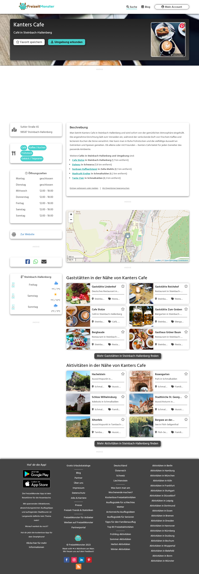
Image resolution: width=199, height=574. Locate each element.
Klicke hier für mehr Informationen (36, 545)
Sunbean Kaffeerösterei (84, 169)
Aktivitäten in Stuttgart (162, 491)
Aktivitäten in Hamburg (162, 471)
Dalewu (76, 165)
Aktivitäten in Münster (162, 561)
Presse (78, 505)
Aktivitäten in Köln (162, 481)
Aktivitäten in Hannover (162, 526)
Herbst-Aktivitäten (120, 544)
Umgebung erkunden (69, 42)
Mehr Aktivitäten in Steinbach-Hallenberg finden (127, 443)
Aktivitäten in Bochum (162, 541)
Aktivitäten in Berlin (162, 466)
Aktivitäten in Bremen (162, 516)
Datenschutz (78, 493)
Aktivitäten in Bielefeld (162, 551)
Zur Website (27, 234)
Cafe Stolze (78, 160)
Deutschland (120, 466)
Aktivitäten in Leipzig (162, 501)
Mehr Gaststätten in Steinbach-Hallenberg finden (128, 356)
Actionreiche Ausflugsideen (120, 512)
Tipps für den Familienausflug (120, 522)
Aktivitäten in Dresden (162, 521)
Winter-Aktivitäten (120, 549)
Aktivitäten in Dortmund (162, 506)
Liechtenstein (121, 481)
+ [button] (71, 214)
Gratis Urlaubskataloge (78, 466)
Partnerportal (78, 528)
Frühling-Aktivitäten (120, 534)
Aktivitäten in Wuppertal (162, 546)
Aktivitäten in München (162, 476)
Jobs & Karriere (78, 498)
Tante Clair (78, 178)
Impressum (78, 488)
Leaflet (158, 260)
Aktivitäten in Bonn (162, 556)
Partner (78, 478)
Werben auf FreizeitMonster (78, 523)
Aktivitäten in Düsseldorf (162, 496)
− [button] (71, 220)
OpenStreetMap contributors (176, 260)
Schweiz (120, 476)
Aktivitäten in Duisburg (162, 536)
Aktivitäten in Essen (162, 511)
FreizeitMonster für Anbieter (78, 518)
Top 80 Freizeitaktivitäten (120, 527)
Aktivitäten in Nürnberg (162, 531)
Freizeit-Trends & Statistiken (78, 510)
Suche (133, 7)
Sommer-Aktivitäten (120, 539)
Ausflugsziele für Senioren (120, 517)
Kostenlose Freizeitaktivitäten (120, 498)
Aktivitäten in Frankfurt (162, 486)
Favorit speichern (29, 42)
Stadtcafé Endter (81, 174)
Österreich (120, 471)
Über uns (78, 483)
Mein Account (173, 7)
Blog (147, 7)
